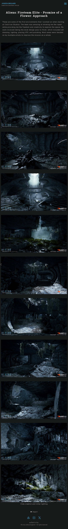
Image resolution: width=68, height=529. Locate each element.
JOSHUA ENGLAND (8, 3)
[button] (34, 512)
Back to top (34, 522)
